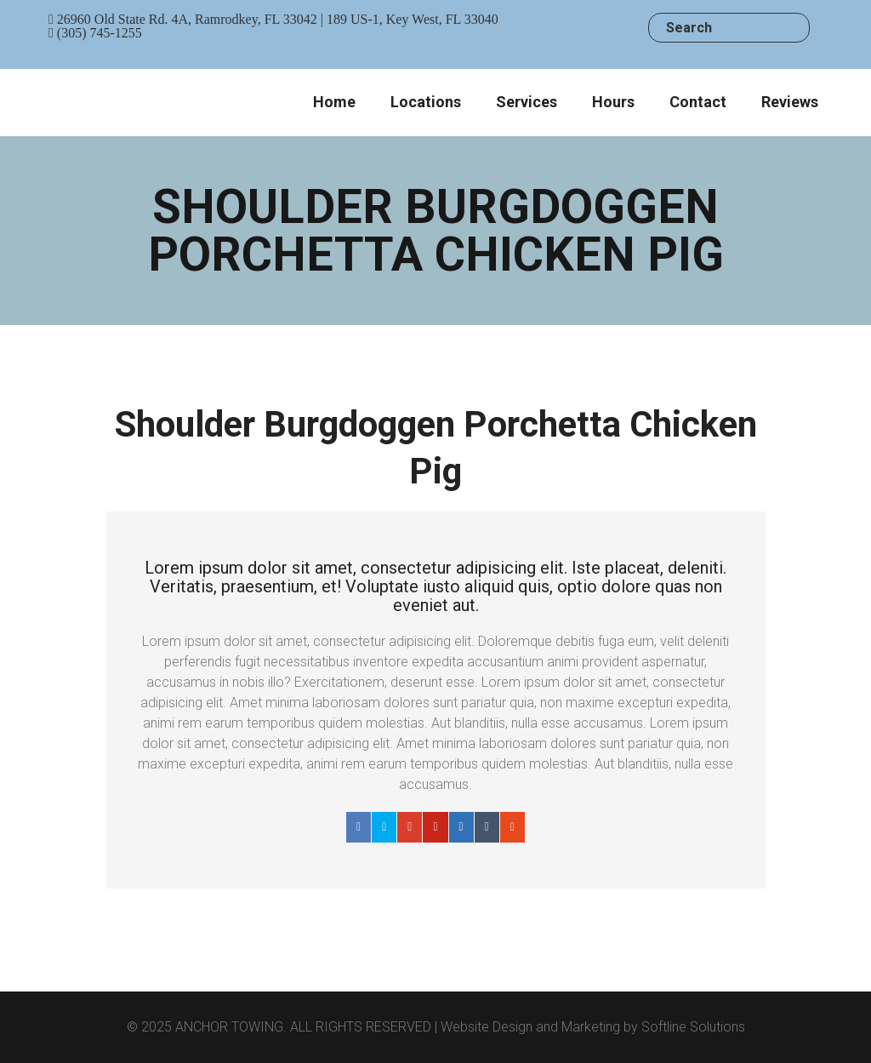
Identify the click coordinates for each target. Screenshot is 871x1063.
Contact (697, 102)
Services (526, 102)
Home (334, 102)
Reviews (789, 102)
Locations (425, 102)
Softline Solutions (693, 1027)
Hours (613, 102)
